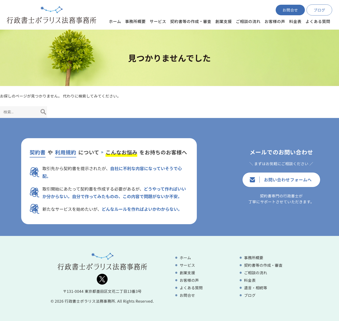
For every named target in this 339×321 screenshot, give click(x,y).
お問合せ (290, 10)
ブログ (319, 10)
